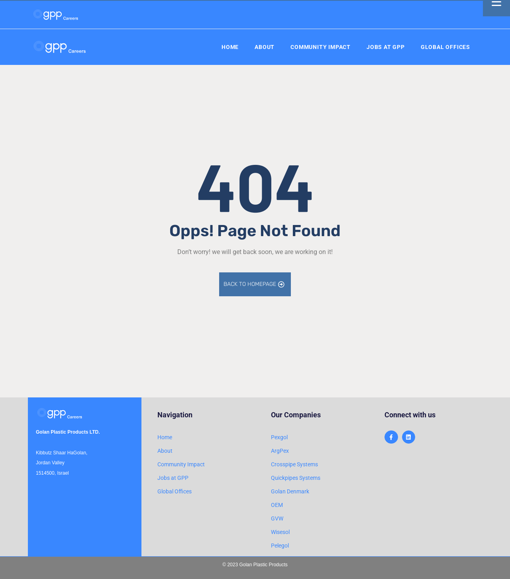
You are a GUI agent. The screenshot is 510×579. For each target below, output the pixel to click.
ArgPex (280, 451)
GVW (277, 518)
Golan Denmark (290, 491)
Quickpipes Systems (295, 478)
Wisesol (280, 532)
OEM (277, 505)
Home (230, 47)
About (265, 47)
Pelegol (280, 545)
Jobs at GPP (386, 47)
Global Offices (445, 47)
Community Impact (320, 47)
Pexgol (279, 437)
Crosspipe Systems (294, 464)
